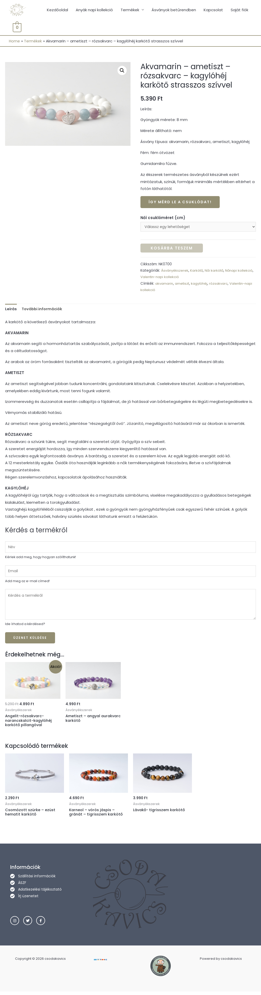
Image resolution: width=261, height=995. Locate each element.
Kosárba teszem (172, 249)
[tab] (11, 310)
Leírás (11, 310)
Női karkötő (216, 271)
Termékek (130, 10)
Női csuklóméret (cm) (162, 218)
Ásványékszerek (175, 271)
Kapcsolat (213, 10)
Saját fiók (239, 10)
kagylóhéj (200, 284)
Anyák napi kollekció (94, 10)
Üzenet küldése (30, 640)
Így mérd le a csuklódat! (182, 202)
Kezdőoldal (57, 10)
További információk (43, 310)
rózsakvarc (220, 284)
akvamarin (164, 284)
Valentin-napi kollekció (176, 277)
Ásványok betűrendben (174, 10)
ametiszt (182, 284)
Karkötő (197, 271)
